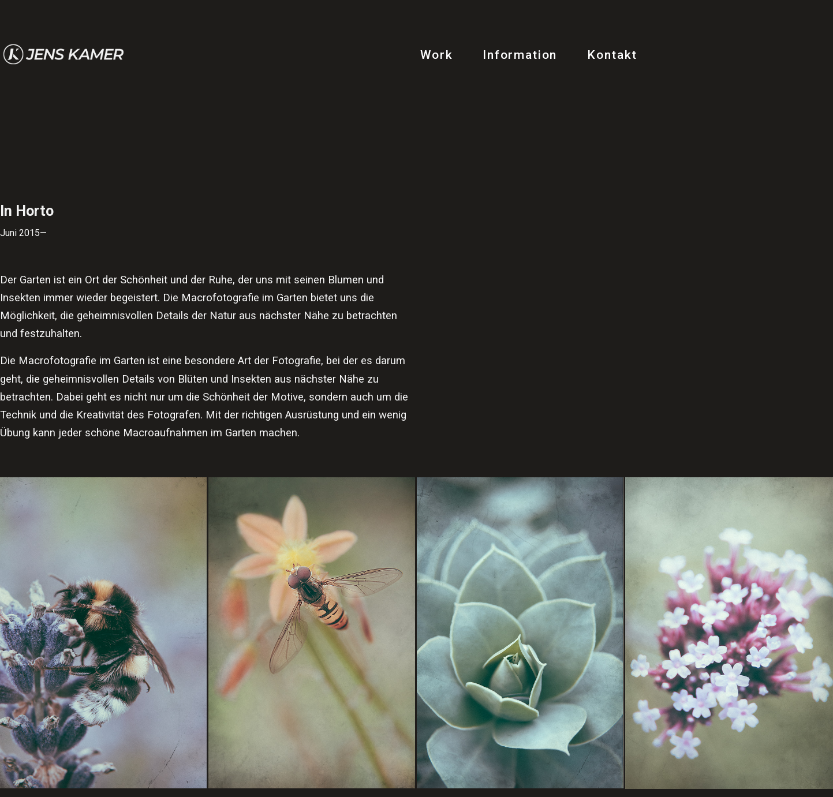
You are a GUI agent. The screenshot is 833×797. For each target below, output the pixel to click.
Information (520, 55)
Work (436, 55)
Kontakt (612, 55)
